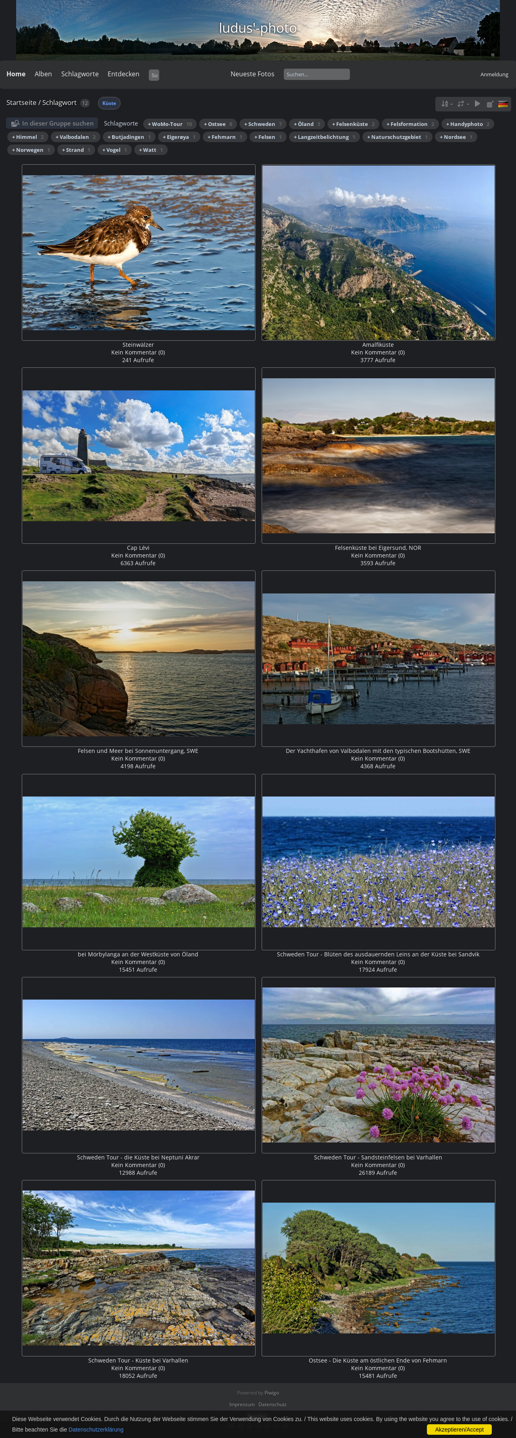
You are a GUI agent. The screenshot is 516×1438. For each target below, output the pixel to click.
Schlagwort (59, 102)
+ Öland (307, 124)
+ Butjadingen (129, 136)
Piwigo (271, 1392)
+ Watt (151, 149)
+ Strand (76, 149)
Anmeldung (494, 74)
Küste (109, 103)
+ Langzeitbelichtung (324, 136)
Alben (43, 73)
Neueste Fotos (253, 73)
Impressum (242, 1404)
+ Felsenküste (353, 124)
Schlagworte (80, 73)
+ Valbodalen (76, 136)
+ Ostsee (218, 124)
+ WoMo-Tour (170, 124)
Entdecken (123, 73)
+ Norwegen (31, 149)
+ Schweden (263, 124)
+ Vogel (114, 149)
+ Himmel (28, 136)
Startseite (21, 102)
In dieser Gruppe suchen (58, 123)
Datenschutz (272, 1404)
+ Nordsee (456, 136)
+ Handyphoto (467, 124)
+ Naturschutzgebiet (397, 136)
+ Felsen (268, 136)
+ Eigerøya (179, 136)
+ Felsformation (410, 124)
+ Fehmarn (225, 136)
